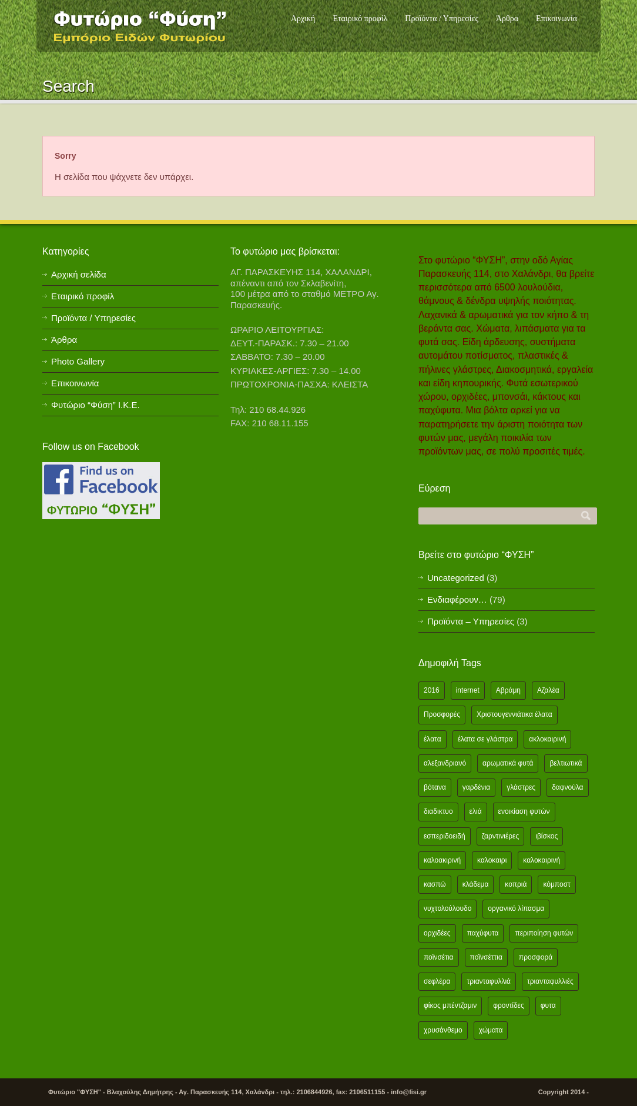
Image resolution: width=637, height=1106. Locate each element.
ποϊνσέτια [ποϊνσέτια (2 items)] (439, 957)
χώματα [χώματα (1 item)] (491, 1030)
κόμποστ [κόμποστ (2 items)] (556, 884)
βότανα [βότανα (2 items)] (435, 787)
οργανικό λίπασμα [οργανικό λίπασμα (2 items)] (516, 908)
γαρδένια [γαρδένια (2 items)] (476, 787)
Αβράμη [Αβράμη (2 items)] (508, 690)
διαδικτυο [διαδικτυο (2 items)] (438, 811)
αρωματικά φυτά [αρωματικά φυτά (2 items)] (507, 763)
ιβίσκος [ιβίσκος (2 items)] (546, 836)
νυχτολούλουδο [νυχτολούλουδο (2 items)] (447, 908)
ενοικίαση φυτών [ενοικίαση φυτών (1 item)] (524, 811)
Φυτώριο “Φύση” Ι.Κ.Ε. (95, 405)
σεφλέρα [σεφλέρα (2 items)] (437, 981)
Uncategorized (455, 578)
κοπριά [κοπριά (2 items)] (516, 884)
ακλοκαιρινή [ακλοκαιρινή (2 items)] (547, 739)
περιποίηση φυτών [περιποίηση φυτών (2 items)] (544, 933)
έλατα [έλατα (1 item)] (432, 739)
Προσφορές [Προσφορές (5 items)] (442, 714)
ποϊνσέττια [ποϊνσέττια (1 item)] (486, 957)
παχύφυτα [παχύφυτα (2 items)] (483, 933)
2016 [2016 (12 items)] (432, 690)
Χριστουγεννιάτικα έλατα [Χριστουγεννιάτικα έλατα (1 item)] (514, 714)
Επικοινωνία (556, 18)
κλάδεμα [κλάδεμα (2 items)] (475, 884)
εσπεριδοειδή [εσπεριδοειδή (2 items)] (444, 836)
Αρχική (303, 18)
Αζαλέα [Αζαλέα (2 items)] (548, 690)
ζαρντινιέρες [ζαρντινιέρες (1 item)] (500, 836)
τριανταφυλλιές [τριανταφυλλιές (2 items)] (550, 981)
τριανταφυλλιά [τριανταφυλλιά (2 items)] (489, 981)
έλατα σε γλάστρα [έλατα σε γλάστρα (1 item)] (485, 739)
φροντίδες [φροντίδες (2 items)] (508, 1005)
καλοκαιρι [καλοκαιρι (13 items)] (492, 860)
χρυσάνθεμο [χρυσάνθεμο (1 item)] (443, 1030)
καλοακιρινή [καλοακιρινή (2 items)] (442, 860)
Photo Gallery (78, 361)
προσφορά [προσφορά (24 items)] (535, 957)
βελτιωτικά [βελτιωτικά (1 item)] (565, 763)
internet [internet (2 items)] (468, 690)
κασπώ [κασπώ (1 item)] (435, 884)
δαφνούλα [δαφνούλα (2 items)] (567, 787)
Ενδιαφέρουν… (457, 599)
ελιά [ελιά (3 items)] (476, 811)
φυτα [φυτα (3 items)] (548, 1005)
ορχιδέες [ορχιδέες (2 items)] (437, 933)
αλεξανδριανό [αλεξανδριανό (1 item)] (445, 763)
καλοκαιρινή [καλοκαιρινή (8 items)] (541, 860)
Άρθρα (507, 18)
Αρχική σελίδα (78, 274)
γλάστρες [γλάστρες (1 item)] (521, 787)
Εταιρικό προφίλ (360, 18)
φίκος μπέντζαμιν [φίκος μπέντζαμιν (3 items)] (450, 1005)
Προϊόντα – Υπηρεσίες (470, 621)
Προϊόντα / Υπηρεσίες (441, 18)
